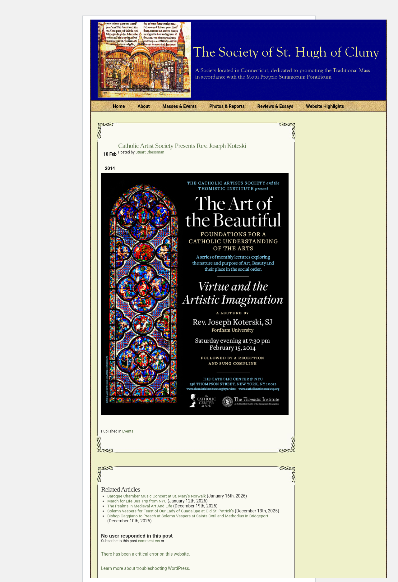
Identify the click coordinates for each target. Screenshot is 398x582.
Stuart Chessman (150, 152)
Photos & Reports (226, 106)
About (144, 106)
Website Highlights (325, 106)
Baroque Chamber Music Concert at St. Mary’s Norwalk (156, 496)
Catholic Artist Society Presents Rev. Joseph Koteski (182, 145)
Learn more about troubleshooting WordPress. (145, 568)
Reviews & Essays (275, 106)
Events (127, 431)
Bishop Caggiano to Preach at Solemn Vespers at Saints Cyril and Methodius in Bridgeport (187, 516)
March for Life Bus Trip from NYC (136, 501)
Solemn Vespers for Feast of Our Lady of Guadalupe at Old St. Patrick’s (170, 511)
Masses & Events (179, 106)
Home (119, 106)
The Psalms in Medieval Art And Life (139, 506)
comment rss (149, 541)
